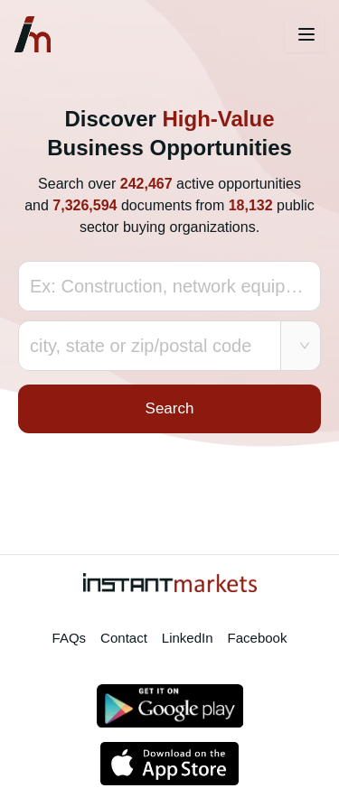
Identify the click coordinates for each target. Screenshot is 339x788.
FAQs (69, 637)
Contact (123, 637)
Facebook (257, 637)
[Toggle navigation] (305, 34)
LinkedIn (187, 637)
